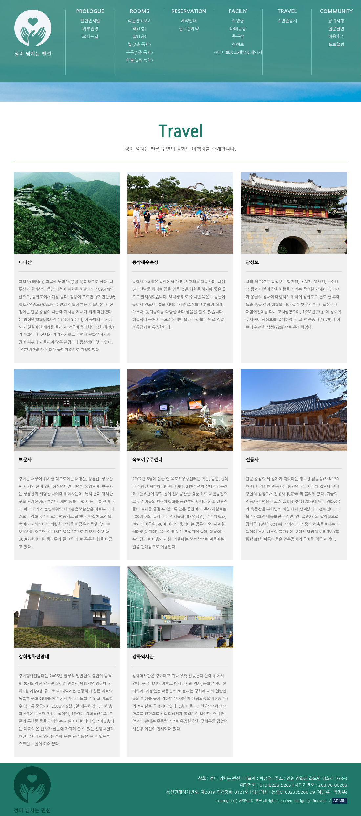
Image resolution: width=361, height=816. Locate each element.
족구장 (238, 36)
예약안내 (189, 21)
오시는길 (90, 36)
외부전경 (90, 29)
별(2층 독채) (139, 44)
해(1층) (139, 29)
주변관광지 (287, 21)
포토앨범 (337, 44)
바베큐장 (238, 29)
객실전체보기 (139, 21)
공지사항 (337, 21)
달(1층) (139, 36)
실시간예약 (189, 29)
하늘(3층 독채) (139, 60)
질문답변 (337, 29)
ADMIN (339, 801)
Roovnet (320, 801)
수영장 (238, 21)
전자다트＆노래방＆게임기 (238, 52)
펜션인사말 (90, 21)
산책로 (238, 44)
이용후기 (337, 36)
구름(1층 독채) (139, 52)
